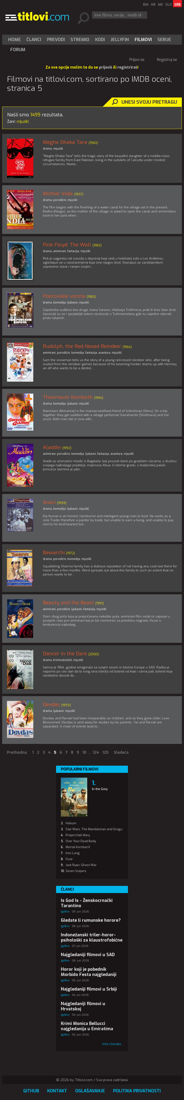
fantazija (73, 251)
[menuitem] (15, 40)
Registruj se (167, 59)
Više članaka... (112, 1044)
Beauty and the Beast (68, 602)
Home (14, 40)
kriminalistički (62, 660)
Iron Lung (73, 853)
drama (47, 149)
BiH (146, 4)
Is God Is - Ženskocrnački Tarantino (87, 903)
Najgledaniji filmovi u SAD (88, 955)
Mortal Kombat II (78, 847)
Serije (164, 40)
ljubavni (72, 302)
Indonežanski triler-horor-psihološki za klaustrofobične (91, 937)
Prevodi (56, 40)
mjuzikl (58, 149)
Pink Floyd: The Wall (67, 244)
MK (160, 4)
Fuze (69, 859)
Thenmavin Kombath (68, 397)
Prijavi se (136, 59)
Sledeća (121, 752)
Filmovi (143, 40)
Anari (49, 502)
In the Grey (100, 789)
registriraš (127, 67)
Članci (33, 40)
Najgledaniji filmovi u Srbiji (89, 989)
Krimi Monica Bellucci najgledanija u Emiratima (87, 1026)
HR (153, 4)
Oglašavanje (90, 1091)
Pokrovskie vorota (64, 296)
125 (105, 752)
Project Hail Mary (78, 835)
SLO (168, 4)
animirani (59, 251)
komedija (59, 302)
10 (84, 752)
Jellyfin (119, 40)
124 (96, 752)
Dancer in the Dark (65, 653)
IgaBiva (65, 911)
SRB (177, 4)
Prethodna (17, 752)
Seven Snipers (76, 871)
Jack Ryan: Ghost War (81, 865)
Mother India (58, 193)
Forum (17, 50)
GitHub (31, 1091)
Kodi (100, 40)
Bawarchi (54, 552)
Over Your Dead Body (81, 841)
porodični (59, 200)
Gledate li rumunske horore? (91, 920)
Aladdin (52, 447)
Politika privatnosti (137, 1091)
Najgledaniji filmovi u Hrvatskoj (83, 1006)
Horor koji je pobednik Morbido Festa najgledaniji (88, 971)
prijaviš (105, 67)
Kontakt (57, 1091)
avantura (104, 353)
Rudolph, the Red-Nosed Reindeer (82, 346)
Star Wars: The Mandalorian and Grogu (94, 829)
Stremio (79, 40)
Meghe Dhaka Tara (65, 142)
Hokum (71, 823)
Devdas (51, 704)
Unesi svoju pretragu (149, 102)
